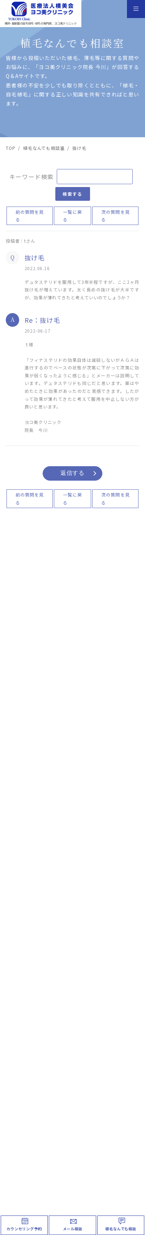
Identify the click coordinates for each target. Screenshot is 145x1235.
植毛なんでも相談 (120, 1228)
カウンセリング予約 (24, 1228)
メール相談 (72, 1228)
